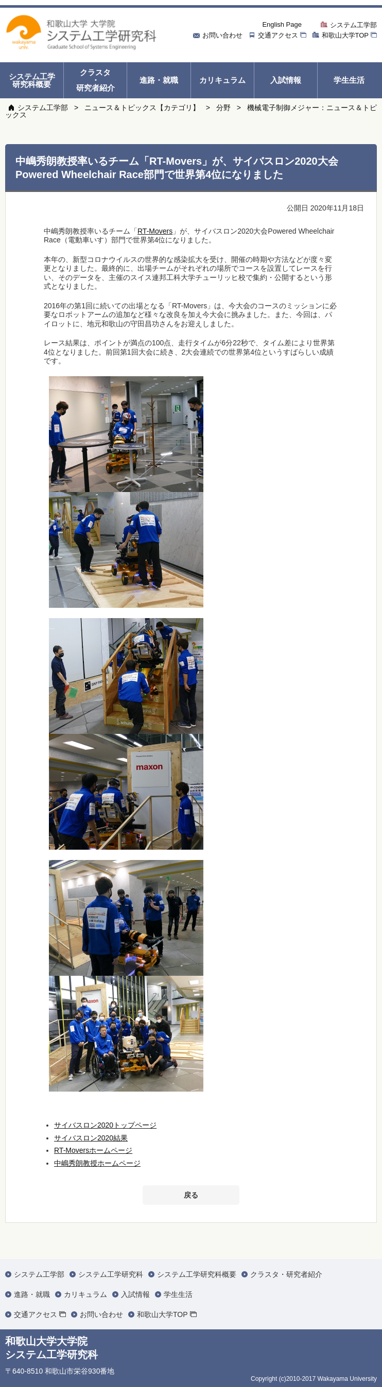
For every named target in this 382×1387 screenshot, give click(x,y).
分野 (223, 107)
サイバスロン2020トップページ (105, 1125)
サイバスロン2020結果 (91, 1138)
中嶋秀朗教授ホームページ (97, 1163)
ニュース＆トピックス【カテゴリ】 (142, 107)
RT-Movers (154, 231)
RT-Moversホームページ (93, 1150)
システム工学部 (43, 107)
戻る (191, 1195)
